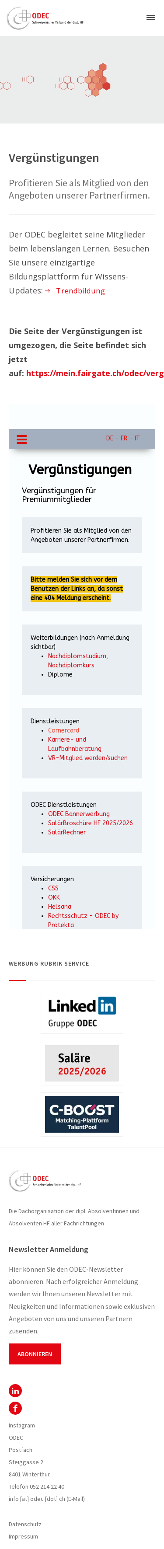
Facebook (15, 1408)
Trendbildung (80, 291)
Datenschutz (25, 1524)
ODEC (15, 1390)
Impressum (23, 1536)
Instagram (22, 1425)
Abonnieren (34, 1354)
